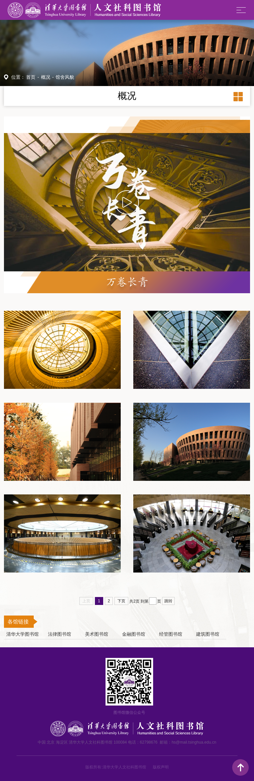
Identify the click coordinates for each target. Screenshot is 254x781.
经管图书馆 (170, 634)
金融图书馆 (133, 634)
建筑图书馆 (207, 634)
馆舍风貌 (65, 77)
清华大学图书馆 (22, 634)
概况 (45, 77)
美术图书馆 (96, 634)
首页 (30, 77)
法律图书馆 (59, 634)
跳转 (168, 601)
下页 (121, 601)
